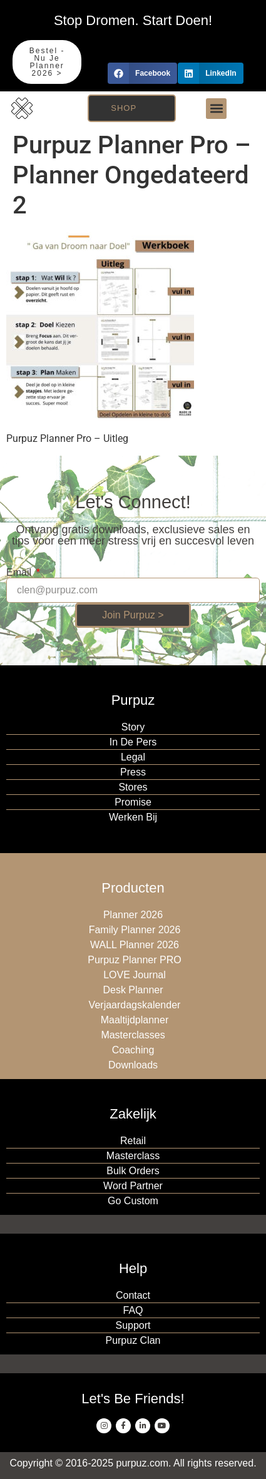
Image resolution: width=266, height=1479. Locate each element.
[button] (142, 73)
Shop (123, 108)
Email (20, 573)
